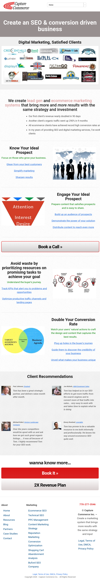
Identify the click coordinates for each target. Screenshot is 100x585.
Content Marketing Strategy (38, 526)
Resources (9, 519)
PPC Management (38, 519)
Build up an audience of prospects (73, 214)
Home (6, 510)
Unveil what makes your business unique (73, 359)
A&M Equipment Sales (81, 386)
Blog (5, 524)
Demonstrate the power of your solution (73, 220)
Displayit (27, 386)
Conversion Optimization (35, 543)
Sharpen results (24, 177)
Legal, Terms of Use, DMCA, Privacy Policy (86, 544)
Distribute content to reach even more (73, 227)
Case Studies (10, 533)
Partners (8, 529)
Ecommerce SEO (37, 510)
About (6, 515)
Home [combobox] (51, 5)
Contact (7, 538)
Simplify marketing (24, 170)
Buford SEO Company (34, 564)
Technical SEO (36, 515)
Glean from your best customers (24, 164)
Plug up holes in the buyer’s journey (73, 343)
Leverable (79, 422)
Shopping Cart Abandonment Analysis (36, 554)
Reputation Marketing (34, 534)
